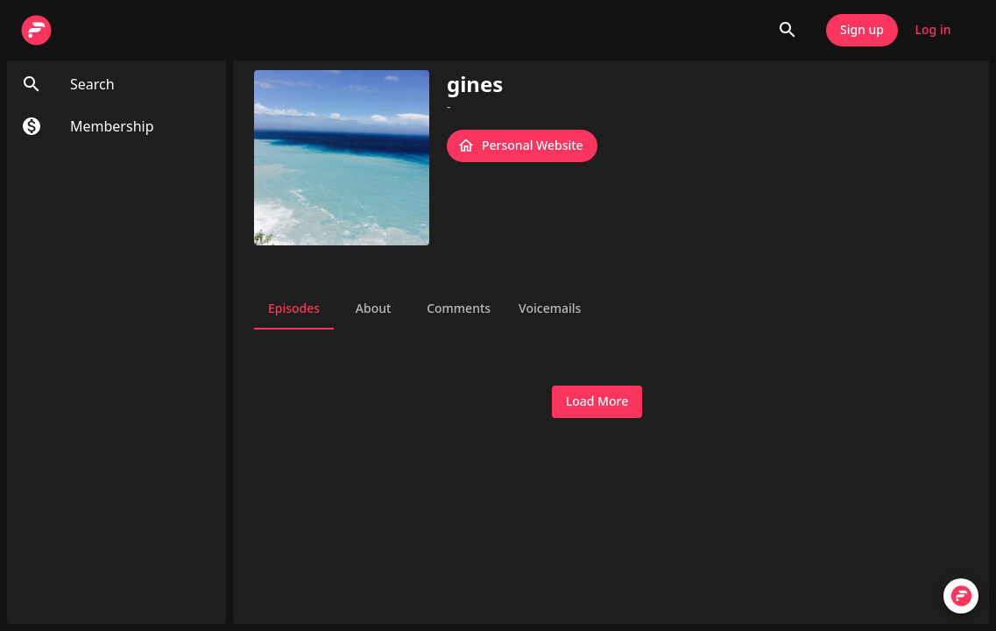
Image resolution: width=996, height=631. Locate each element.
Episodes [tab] (294, 308)
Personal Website (522, 146)
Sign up (862, 30)
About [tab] (373, 308)
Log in (933, 30)
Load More (597, 402)
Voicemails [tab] (550, 308)
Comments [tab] (459, 308)
